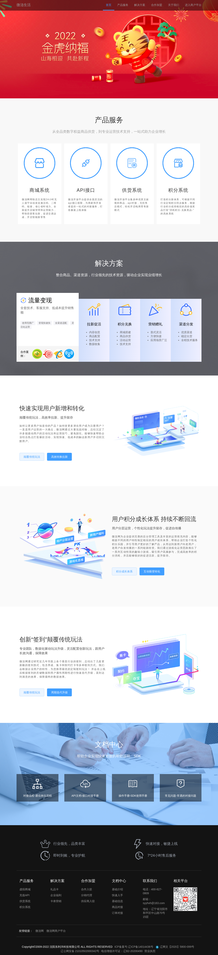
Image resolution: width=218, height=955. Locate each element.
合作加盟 (156, 4)
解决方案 (139, 4)
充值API (24, 895)
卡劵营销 (55, 901)
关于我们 (173, 4)
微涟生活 (24, 5)
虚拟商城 (24, 889)
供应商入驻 (88, 901)
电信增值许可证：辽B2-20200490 (121, 951)
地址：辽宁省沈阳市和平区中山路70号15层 (155, 912)
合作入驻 (86, 889)
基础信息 (117, 901)
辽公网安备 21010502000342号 (80, 951)
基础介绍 (117, 889)
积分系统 (24, 907)
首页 (108, 4)
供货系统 (24, 901)
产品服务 (122, 4)
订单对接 (117, 912)
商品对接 (117, 907)
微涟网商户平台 (56, 930)
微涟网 (39, 930)
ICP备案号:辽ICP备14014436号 (134, 946)
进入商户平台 (193, 4)
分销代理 (86, 895)
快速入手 (117, 895)
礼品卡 (54, 889)
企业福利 (55, 895)
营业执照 (149, 951)
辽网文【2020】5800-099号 (174, 947)
